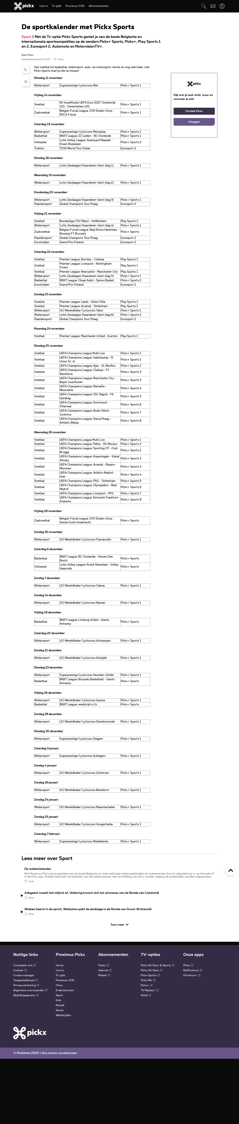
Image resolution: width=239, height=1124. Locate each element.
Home (59, 1030)
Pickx (188, 1030)
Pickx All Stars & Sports (157, 1030)
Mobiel (104, 1040)
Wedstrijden (63, 1080)
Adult (146, 1060)
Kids (58, 1065)
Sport (26, 87)
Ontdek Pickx (194, 161)
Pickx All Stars (151, 1035)
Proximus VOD (65, 1045)
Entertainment (65, 1055)
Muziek (60, 1070)
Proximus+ (191, 1040)
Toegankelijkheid (25, 1045)
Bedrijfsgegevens (26, 1060)
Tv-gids (60, 1040)
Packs (103, 1030)
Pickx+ (146, 1050)
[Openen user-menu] (222, 6)
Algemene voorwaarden (30, 1055)
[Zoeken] (203, 6)
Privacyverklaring (26, 1050)
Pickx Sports (150, 1040)
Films (59, 1050)
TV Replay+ (150, 1055)
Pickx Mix (148, 1045)
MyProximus (192, 1035)
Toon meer (119, 990)
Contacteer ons (24, 1030)
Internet (104, 1035)
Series (60, 1075)
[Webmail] (212, 6)
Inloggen (194, 171)
